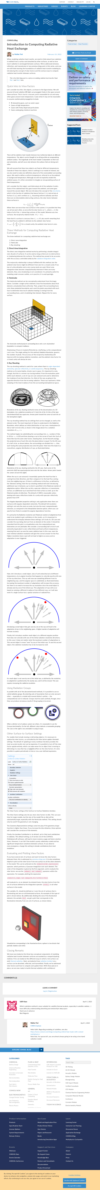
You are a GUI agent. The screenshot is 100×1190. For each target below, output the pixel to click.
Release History (14, 1136)
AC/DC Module (70, 1070)
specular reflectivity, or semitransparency (29, 369)
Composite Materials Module (74, 1096)
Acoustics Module (71, 1073)
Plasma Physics (13, 1105)
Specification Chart (15, 1126)
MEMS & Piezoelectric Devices (53, 1093)
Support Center (43, 1151)
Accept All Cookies (74, 1186)
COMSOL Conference (16, 1161)
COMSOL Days (14, 1154)
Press (68, 1158)
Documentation (43, 1164)
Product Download (44, 1168)
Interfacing (52, 1062)
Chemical (13, 1062)
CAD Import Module (72, 1083)
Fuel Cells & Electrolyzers (13, 1085)
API (29, 1091)
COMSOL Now (15, 1090)
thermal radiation (17, 961)
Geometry (31, 1104)
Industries (43, 6)
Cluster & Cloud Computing (33, 1095)
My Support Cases (44, 1154)
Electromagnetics (17, 1095)
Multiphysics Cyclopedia (74, 1139)
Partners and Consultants (46, 1161)
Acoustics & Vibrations (53, 1082)
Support (62, 2)
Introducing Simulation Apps (47, 1139)
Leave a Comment (81, 58)
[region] (50, 1180)
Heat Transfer (83, 44)
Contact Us (69, 1161)
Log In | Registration (50, 991)
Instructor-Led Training (73, 1126)
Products (29, 6)
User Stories (42, 1129)
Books (40, 1136)
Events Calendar (14, 1158)
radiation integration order (46, 258)
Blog (73, 6)
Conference (69, 1099)
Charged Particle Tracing (16, 1097)
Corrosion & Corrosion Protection (16, 1074)
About (68, 1151)
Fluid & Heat (72, 44)
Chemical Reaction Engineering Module (77, 1093)
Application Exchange (73, 1133)
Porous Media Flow (34, 1084)
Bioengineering (70, 1080)
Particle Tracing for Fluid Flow (35, 1080)
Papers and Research (45, 1133)
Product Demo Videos (45, 1126)
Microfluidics (32, 1073)
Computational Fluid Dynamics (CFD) (34, 1065)
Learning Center (87, 6)
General (31, 1089)
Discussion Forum (72, 1129)
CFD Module (69, 1089)
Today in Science (54, 1104)
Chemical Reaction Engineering (15, 1069)
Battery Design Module (73, 1076)
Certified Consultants (72, 1086)
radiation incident (46, 961)
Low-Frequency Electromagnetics (14, 1101)
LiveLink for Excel (52, 1070)
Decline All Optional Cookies (74, 1180)
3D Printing (69, 1067)
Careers (68, 1154)
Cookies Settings (74, 1175)
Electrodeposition (14, 1081)
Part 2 (18, 80)
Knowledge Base (43, 1158)
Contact (71, 2)
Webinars (12, 1151)
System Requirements (16, 1133)
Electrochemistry (14, 1078)
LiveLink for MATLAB (53, 1073)
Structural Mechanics (53, 1100)
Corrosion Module (71, 1102)
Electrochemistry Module (73, 1105)
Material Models (51, 1089)
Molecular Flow (32, 1076)
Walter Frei (18, 54)
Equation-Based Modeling (33, 1100)
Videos (54, 6)
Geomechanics (51, 1085)
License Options (14, 1129)
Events (64, 6)
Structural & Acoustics (52, 1078)
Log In (88, 2)
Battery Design (13, 1065)
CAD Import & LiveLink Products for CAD (54, 1065)
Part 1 (12, 80)
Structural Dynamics (53, 1097)
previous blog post (39, 859)
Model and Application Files (47, 1122)
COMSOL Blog (12, 40)
